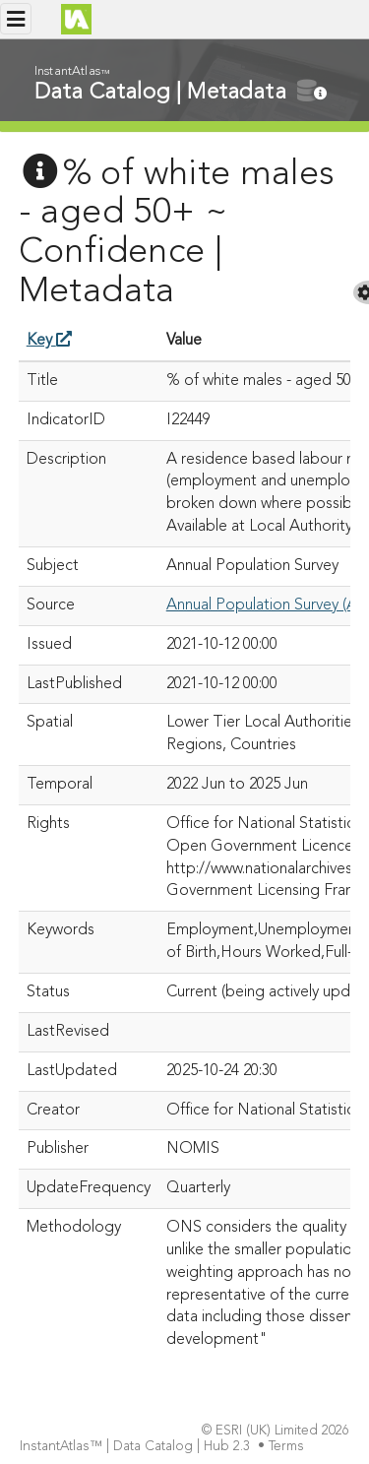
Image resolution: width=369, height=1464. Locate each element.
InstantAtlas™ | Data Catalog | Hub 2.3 (137, 1446)
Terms (288, 1446)
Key (49, 341)
